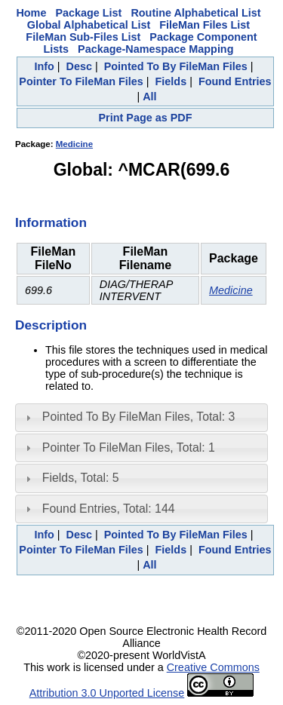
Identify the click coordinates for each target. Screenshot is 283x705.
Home (31, 13)
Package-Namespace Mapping (155, 49)
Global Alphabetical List (88, 25)
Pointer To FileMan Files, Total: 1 (128, 447)
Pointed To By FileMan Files (176, 66)
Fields (171, 81)
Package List (88, 13)
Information (51, 222)
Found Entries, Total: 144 (108, 508)
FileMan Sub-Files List (83, 37)
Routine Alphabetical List (195, 13)
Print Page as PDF (145, 118)
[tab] (141, 417)
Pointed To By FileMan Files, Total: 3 (138, 416)
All (149, 96)
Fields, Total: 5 (80, 477)
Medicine (74, 144)
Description (51, 325)
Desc (79, 66)
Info (44, 66)
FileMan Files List (204, 25)
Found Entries (235, 81)
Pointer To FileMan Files (81, 81)
